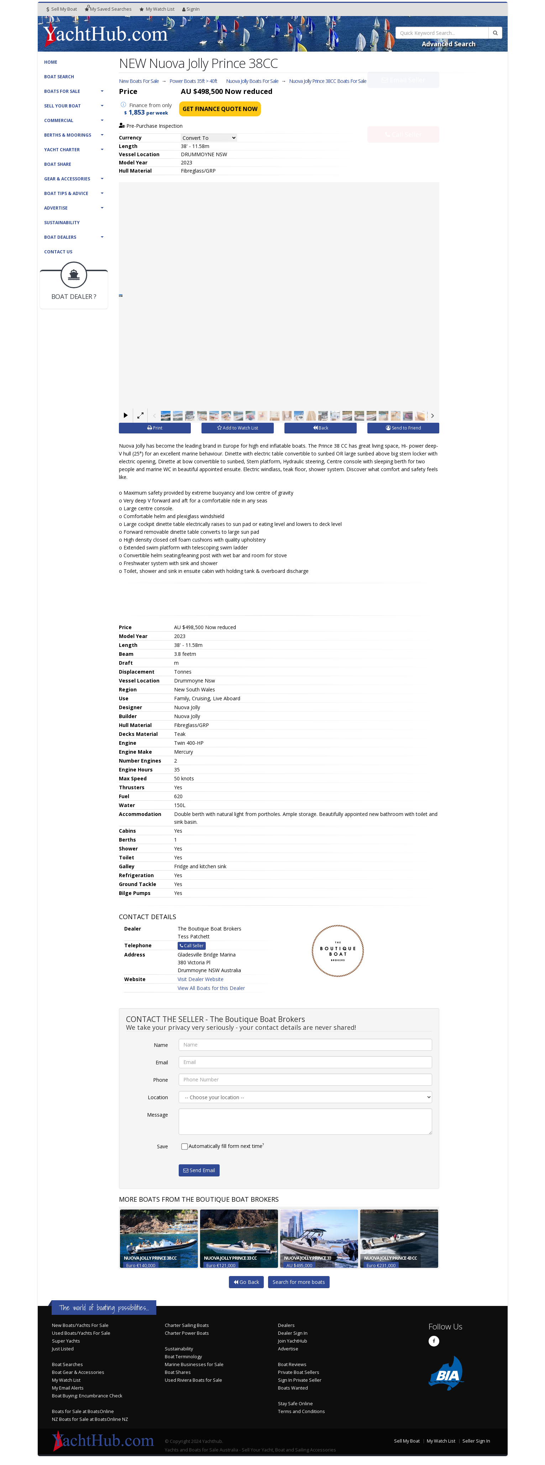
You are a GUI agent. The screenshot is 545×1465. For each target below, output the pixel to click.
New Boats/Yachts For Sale (80, 1325)
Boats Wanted (293, 1388)
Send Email (199, 1170)
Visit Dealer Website (201, 979)
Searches (108, 9)
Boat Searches (67, 1364)
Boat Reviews (292, 1364)
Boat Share (57, 164)
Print (154, 428)
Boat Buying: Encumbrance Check (87, 1396)
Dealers (286, 1325)
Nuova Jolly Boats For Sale (252, 81)
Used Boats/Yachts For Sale (81, 1333)
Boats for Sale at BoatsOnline (83, 1411)
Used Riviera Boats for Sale (193, 1380)
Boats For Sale (62, 91)
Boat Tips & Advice (66, 193)
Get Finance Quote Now (220, 109)
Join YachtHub (292, 1341)
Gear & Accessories (67, 179)
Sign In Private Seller (299, 1380)
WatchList (157, 9)
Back (320, 428)
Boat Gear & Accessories (78, 1372)
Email (162, 1062)
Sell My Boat (62, 9)
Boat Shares (178, 1372)
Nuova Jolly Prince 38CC (327, 81)
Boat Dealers (60, 237)
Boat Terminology (183, 1357)
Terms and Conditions (301, 1411)
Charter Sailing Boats (187, 1325)
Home (50, 62)
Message (157, 1114)
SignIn (191, 9)
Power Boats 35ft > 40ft (193, 81)
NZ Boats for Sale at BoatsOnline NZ (90, 1419)
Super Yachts (66, 1341)
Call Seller (403, 119)
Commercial (58, 120)
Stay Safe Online (295, 1404)
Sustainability (62, 223)
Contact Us (58, 252)
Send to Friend (403, 428)
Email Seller (403, 95)
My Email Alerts (68, 1388)
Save (162, 1146)
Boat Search (59, 77)
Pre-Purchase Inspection (151, 125)
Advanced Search (449, 43)
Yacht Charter (62, 150)
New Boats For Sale (139, 81)
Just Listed (63, 1349)
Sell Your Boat (62, 106)
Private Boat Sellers (298, 1372)
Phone (160, 1079)
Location (158, 1097)
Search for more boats (299, 1282)
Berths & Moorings (67, 135)
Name (161, 1045)
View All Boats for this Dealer (211, 988)
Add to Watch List (237, 428)
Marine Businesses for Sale (194, 1364)
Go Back (246, 1282)
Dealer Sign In (293, 1333)
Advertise (56, 208)
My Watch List (66, 1380)
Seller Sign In (476, 1441)
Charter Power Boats (187, 1333)
